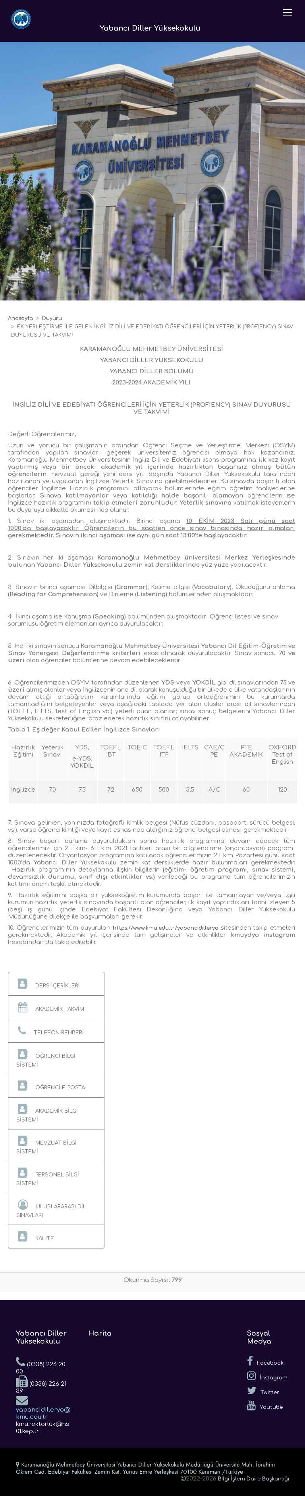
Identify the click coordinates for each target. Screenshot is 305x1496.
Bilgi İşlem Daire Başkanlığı (253, 1479)
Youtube (265, 1405)
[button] (56, 984)
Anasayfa (20, 318)
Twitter (263, 1390)
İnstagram (267, 1376)
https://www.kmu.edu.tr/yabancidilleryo (165, 928)
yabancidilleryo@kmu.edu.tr (43, 1407)
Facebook (265, 1361)
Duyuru (52, 318)
